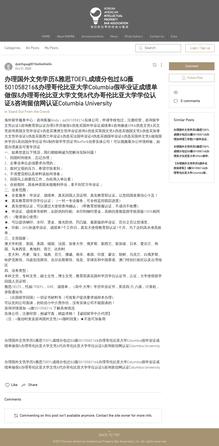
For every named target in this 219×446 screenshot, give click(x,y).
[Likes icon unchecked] (7, 385)
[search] (158, 48)
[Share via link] (29, 385)
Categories (12, 48)
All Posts (32, 48)
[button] (174, 36)
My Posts (51, 48)
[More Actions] (159, 65)
